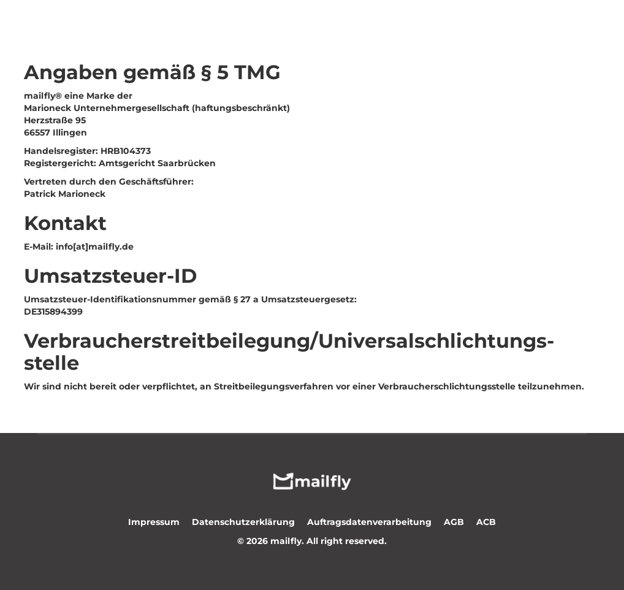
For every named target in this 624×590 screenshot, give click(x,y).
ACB (486, 521)
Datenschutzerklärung (243, 521)
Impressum (154, 521)
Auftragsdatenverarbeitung (369, 521)
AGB (454, 521)
